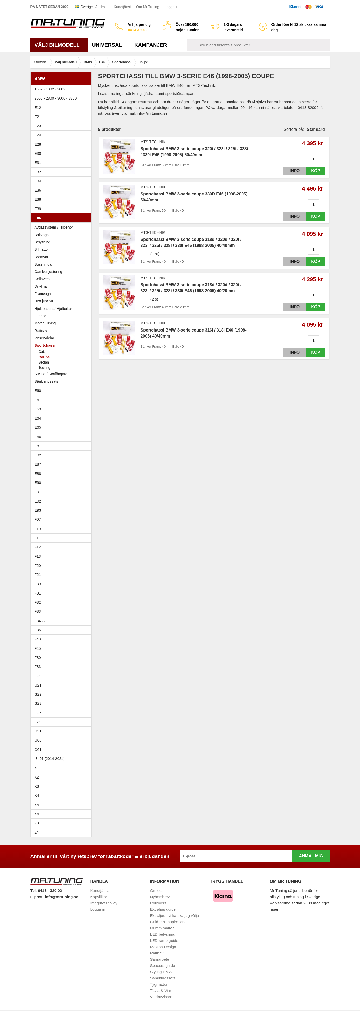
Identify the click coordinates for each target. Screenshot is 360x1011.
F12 (62, 547)
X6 (37, 814)
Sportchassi (62, 345)
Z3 (62, 823)
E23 (62, 126)
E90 (62, 483)
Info (290, 171)
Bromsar (41, 257)
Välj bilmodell (59, 45)
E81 (62, 446)
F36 (38, 630)
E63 (62, 409)
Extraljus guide (163, 909)
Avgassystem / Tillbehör (54, 227)
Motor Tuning (62, 323)
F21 (38, 575)
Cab (42, 352)
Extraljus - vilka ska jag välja (174, 915)
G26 (38, 713)
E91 (62, 492)
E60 (62, 391)
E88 (62, 473)
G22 (38, 694)
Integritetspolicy (103, 903)
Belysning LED (62, 242)
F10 (62, 529)
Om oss (157, 890)
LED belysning (162, 934)
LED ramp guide (164, 940)
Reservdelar (44, 338)
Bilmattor (42, 249)
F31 (62, 593)
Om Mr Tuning (147, 7)
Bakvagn (62, 235)
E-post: (37, 896)
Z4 (62, 832)
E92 (62, 501)
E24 (62, 135)
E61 (62, 400)
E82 (62, 455)
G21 (38, 685)
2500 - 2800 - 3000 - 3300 (62, 98)
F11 (62, 538)
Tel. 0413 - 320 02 (46, 890)
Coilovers (42, 279)
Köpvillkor (98, 896)
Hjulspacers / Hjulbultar (53, 309)
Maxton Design (163, 947)
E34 (62, 181)
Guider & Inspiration (167, 922)
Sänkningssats (62, 381)
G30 (38, 722)
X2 (37, 777)
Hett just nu (44, 301)
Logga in (172, 7)
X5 (62, 805)
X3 (62, 786)
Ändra (100, 7)
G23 (38, 703)
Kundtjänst (122, 7)
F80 (38, 657)
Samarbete (159, 959)
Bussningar (62, 264)
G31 (38, 731)
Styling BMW (161, 972)
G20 (38, 676)
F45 (38, 648)
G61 (38, 749)
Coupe (44, 357)
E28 (62, 144)
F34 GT (62, 621)
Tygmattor (159, 984)
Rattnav (41, 331)
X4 (62, 795)
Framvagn (62, 294)
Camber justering (48, 271)
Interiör (40, 316)
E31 (38, 163)
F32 (38, 602)
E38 (62, 199)
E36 (62, 190)
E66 (62, 437)
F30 (62, 584)
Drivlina (41, 286)
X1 (62, 768)
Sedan (44, 362)
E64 (62, 418)
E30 (62, 153)
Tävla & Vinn (161, 990)
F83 (38, 667)
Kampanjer (150, 45)
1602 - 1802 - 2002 (62, 89)
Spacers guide (162, 965)
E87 (62, 464)
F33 (38, 611)
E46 (62, 218)
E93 (62, 510)
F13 (62, 556)
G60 (38, 740)
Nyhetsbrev (160, 896)
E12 (62, 108)
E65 (62, 427)
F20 (62, 565)
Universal (109, 45)
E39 (62, 209)
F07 (62, 519)
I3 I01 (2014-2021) (50, 759)
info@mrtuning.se (61, 896)
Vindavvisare (161, 997)
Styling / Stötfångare (51, 374)
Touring (44, 367)
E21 (62, 117)
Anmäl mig (311, 856)
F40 (38, 639)
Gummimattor (162, 928)
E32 (38, 172)
